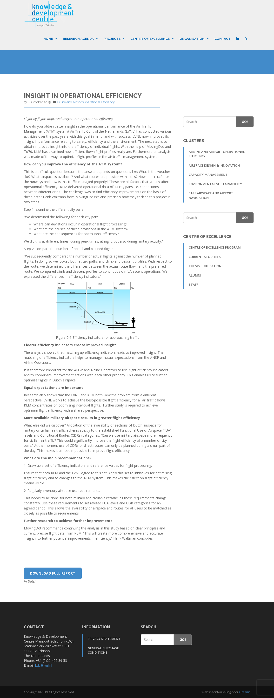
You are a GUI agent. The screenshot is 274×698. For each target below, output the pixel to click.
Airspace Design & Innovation (214, 165)
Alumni (195, 275)
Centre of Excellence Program (215, 247)
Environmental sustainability (215, 184)
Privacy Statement (104, 639)
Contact (222, 39)
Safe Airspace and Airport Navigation (211, 195)
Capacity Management (208, 174)
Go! (245, 121)
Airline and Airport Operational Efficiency (85, 102)
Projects (114, 39)
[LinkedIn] (237, 39)
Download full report (52, 573)
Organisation (194, 39)
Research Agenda (80, 39)
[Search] (246, 39)
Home (50, 39)
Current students (205, 257)
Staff (193, 284)
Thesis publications (206, 266)
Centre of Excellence (152, 39)
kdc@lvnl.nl (43, 665)
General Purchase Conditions (103, 650)
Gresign (244, 692)
